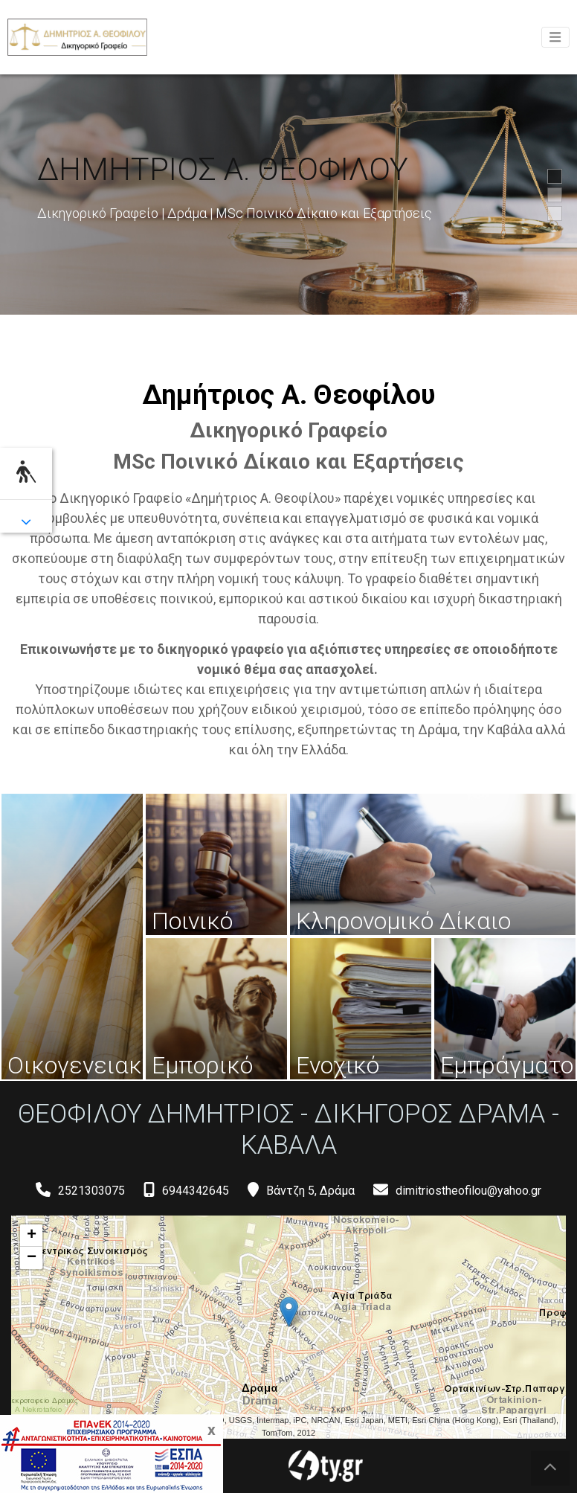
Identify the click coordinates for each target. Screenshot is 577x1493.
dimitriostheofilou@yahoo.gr (468, 1191)
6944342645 (195, 1191)
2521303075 (91, 1191)
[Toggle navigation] (555, 37)
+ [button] (31, 1235)
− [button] (31, 1258)
